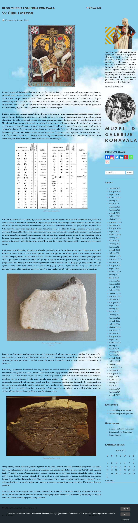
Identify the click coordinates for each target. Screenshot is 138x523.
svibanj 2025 (114, 207)
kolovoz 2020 (115, 379)
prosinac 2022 (115, 296)
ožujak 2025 (114, 213)
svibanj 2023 (114, 281)
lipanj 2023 (114, 278)
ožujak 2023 (114, 287)
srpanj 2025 (114, 200)
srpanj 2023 (114, 274)
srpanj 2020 (114, 382)
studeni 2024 (115, 225)
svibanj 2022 (114, 315)
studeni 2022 (115, 299)
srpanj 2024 (114, 237)
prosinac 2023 (115, 259)
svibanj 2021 (114, 352)
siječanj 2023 (115, 293)
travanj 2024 (114, 247)
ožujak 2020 (114, 395)
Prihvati (125, 509)
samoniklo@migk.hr (114, 86)
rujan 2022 (114, 305)
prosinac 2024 (115, 222)
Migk (26, 20)
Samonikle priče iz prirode (121, 413)
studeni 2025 (115, 188)
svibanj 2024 (114, 244)
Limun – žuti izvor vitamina (121, 429)
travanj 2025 (114, 210)
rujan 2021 (114, 339)
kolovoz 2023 (115, 271)
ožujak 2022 (114, 321)
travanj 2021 (114, 355)
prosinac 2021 (115, 330)
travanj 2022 (114, 318)
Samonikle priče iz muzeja (121, 410)
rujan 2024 (114, 231)
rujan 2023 (114, 268)
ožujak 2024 (114, 250)
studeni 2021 (115, 333)
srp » (112, 480)
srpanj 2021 (114, 345)
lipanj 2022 (114, 311)
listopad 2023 (115, 265)
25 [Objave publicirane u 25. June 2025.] (116, 474)
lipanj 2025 (114, 203)
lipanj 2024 (114, 241)
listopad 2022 (115, 302)
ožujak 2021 (114, 358)
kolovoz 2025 (115, 197)
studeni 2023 (115, 262)
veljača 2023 (114, 290)
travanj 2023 (114, 284)
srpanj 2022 (114, 308)
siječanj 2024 (115, 256)
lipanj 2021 (114, 349)
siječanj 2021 (115, 364)
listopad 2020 (115, 373)
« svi (107, 480)
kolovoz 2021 (115, 342)
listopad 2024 (115, 228)
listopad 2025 (115, 191)
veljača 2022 (114, 324)
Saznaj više (125, 520)
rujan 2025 (114, 194)
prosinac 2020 (115, 367)
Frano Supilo (115, 435)
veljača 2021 (114, 361)
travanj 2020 (114, 392)
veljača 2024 (114, 253)
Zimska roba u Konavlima (120, 432)
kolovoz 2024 (115, 234)
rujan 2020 (114, 376)
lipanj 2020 (114, 385)
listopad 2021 (115, 336)
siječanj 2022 (115, 327)
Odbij (125, 514)
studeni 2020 (115, 370)
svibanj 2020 (114, 389)
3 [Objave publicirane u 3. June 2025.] (111, 463)
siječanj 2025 (115, 219)
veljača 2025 (114, 216)
